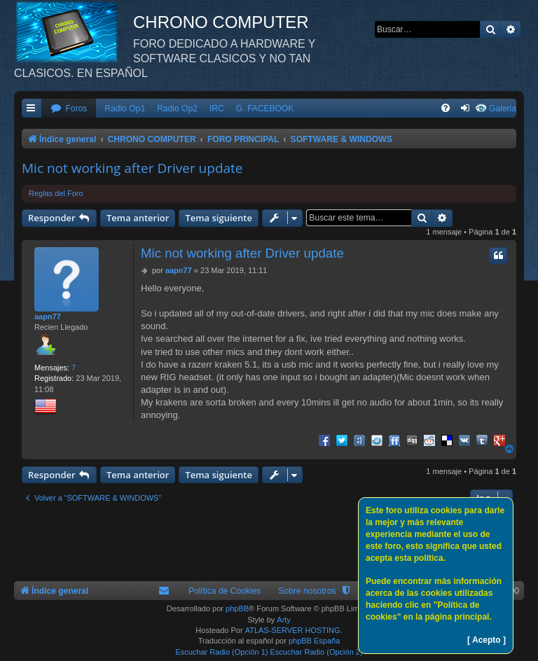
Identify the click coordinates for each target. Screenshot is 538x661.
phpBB (237, 608)
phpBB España (314, 640)
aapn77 (47, 316)
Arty (284, 619)
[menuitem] (68, 108)
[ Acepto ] (486, 640)
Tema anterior (137, 217)
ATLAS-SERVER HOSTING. (294, 630)
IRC (216, 108)
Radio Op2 (177, 108)
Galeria (502, 108)
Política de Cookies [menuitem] (224, 591)
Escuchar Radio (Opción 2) (316, 652)
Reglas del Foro (56, 193)
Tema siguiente (218, 217)
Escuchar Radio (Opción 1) (221, 652)
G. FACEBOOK (265, 108)
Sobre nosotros (307, 591)
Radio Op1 (124, 108)
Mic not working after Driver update (132, 168)
